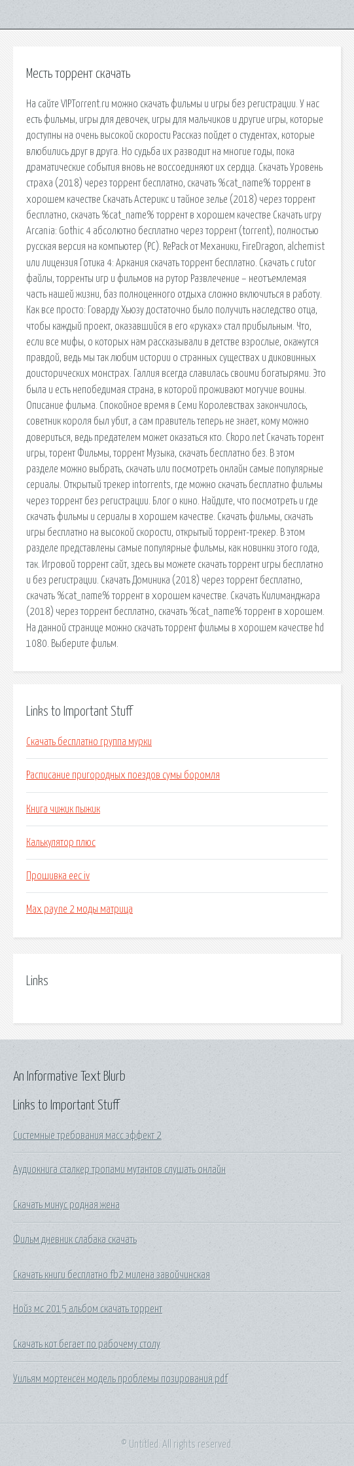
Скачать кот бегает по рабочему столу (86, 1344)
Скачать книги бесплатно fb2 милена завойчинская (111, 1275)
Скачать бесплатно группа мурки (89, 742)
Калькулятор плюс (61, 842)
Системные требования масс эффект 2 (87, 1135)
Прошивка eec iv (58, 876)
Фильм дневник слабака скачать (75, 1239)
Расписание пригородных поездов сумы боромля (123, 775)
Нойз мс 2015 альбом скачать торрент (87, 1309)
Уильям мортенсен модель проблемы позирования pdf (120, 1379)
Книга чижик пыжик (63, 809)
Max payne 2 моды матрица (79, 909)
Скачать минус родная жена (66, 1205)
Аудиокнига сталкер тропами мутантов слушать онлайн (119, 1169)
